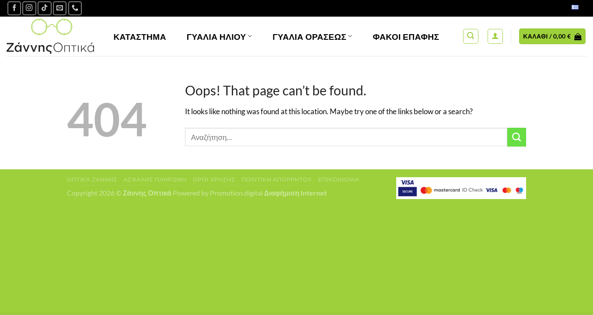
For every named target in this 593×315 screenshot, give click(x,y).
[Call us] (75, 8)
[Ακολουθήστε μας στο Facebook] (14, 8)
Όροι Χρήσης (214, 179)
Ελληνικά (565, 8)
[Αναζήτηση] (470, 36)
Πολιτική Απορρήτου (276, 179)
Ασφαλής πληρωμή (155, 179)
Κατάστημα (139, 37)
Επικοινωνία (338, 179)
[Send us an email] (60, 8)
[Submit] (516, 137)
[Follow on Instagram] (29, 8)
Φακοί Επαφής (406, 37)
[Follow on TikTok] (45, 8)
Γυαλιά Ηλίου (219, 37)
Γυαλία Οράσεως (312, 37)
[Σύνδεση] (495, 36)
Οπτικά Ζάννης (92, 179)
